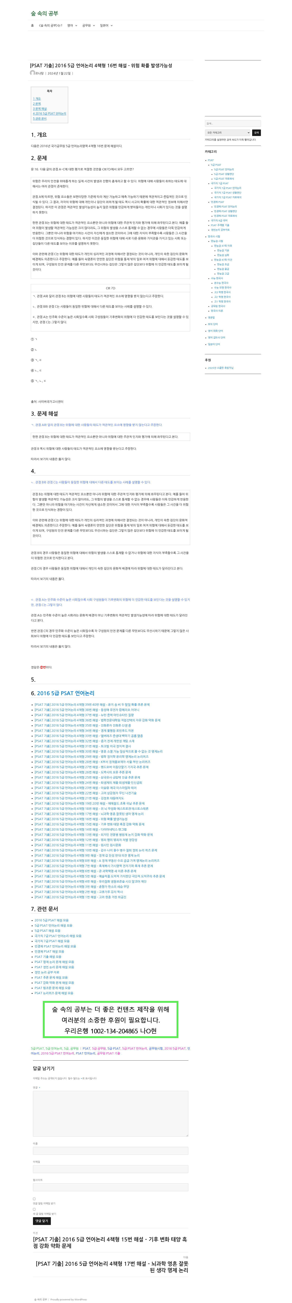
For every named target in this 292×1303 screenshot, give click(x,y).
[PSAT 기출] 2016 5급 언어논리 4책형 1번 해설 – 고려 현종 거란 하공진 (80, 897)
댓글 (37, 1087)
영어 (70, 25)
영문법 (211, 317)
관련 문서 (40, 118)
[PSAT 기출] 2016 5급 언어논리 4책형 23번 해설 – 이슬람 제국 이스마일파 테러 (86, 787)
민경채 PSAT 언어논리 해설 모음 (55, 946)
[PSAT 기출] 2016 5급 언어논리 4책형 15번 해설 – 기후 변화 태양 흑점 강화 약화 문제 (89, 824)
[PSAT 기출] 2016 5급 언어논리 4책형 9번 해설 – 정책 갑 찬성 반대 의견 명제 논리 (87, 855)
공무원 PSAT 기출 (108, 1053)
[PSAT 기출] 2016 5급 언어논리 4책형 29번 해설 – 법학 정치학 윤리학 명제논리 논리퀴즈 (91, 756)
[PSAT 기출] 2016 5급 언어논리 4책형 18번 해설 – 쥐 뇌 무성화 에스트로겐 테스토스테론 (91, 808)
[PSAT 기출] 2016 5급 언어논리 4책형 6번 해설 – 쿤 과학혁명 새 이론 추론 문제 (85, 871)
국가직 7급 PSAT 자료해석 (227, 197)
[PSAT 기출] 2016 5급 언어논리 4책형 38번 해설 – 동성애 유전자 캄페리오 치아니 (87, 709)
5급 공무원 (99, 1048)
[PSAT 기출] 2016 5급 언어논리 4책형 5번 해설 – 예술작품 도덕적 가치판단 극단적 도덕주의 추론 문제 (100, 876)
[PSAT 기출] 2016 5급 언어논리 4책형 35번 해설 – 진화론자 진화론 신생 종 (83, 725)
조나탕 (39, 73)
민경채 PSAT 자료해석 (225, 216)
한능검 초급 (223, 264)
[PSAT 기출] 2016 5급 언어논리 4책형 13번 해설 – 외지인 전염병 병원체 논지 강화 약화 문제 (94, 834)
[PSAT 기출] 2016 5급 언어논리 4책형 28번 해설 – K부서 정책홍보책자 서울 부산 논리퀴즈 (92, 761)
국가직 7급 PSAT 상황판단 (227, 193)
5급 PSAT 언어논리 (134, 1048)
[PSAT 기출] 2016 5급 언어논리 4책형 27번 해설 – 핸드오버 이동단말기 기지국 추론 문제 (91, 767)
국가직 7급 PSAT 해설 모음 (52, 941)
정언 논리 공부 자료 (47, 972)
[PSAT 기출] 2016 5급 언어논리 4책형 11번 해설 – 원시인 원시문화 (78, 845)
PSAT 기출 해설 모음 (48, 956)
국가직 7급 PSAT (219, 183)
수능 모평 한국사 (222, 287)
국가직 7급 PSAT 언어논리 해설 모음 (58, 935)
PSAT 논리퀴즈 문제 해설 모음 (54, 993)
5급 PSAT (37, 1048)
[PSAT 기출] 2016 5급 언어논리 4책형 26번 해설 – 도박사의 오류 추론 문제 (83, 772)
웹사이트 (38, 1180)
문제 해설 (40, 108)
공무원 (86, 25)
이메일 (36, 1162)
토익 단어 (213, 324)
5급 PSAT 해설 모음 (47, 930)
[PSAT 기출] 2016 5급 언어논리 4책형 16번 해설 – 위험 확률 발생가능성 (81, 819)
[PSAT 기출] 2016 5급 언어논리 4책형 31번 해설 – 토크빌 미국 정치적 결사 (83, 746)
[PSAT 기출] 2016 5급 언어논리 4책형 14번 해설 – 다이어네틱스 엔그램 (81, 829)
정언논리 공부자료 (220, 230)
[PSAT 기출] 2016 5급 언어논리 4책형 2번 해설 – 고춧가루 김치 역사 (79, 891)
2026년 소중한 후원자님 (220, 368)
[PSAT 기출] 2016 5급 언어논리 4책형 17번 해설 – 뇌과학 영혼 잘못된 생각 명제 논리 (89, 813)
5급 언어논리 (54, 1048)
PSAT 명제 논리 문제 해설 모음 (54, 961)
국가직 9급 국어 (219, 220)
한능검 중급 (223, 269)
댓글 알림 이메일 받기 (44, 1203)
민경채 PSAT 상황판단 (225, 211)
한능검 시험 (217, 241)
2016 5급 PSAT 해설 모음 (52, 920)
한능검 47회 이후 (223, 246)
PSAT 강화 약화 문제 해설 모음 (54, 982)
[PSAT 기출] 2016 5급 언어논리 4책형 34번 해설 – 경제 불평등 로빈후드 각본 (84, 730)
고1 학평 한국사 (222, 301)
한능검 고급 (223, 274)
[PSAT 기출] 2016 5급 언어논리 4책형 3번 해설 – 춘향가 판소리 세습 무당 (82, 886)
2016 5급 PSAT (175, 1048)
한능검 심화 (223, 255)
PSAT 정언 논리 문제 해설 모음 (54, 967)
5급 (66, 1048)
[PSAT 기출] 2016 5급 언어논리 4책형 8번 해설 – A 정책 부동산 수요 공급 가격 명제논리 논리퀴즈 (97, 860)
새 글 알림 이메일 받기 (44, 1214)
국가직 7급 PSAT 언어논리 (227, 188)
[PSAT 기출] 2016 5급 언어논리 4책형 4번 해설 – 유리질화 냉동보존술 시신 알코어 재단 (91, 881)
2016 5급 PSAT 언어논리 (49, 113)
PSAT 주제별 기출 (220, 225)
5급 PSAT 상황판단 (224, 174)
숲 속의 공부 (44, 13)
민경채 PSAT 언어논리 (225, 206)
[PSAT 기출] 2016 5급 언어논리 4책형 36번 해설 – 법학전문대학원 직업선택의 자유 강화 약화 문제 (97, 720)
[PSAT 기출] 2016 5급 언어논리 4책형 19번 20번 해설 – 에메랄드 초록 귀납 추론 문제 (90, 803)
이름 (35, 1143)
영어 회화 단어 (215, 331)
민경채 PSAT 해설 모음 (49, 951)
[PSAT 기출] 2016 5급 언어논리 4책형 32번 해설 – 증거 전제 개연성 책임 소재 (84, 741)
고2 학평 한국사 (222, 297)
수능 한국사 (217, 278)
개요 (37, 98)
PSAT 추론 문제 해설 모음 (51, 977)
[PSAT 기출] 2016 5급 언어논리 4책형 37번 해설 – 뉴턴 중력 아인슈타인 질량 (84, 715)
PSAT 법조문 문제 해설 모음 (52, 987)
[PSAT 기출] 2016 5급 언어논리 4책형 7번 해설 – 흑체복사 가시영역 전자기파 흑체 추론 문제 (94, 865)
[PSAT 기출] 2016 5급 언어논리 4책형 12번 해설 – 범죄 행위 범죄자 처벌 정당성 (86, 839)
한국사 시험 (214, 236)
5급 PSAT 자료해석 (224, 179)
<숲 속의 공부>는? (50, 25)
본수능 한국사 (221, 283)
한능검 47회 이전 (223, 260)
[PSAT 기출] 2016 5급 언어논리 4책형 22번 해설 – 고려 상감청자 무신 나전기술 (86, 793)
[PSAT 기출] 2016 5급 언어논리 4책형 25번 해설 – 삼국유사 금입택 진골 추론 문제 (87, 777)
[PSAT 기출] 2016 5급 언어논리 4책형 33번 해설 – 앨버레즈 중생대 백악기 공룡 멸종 (89, 735)
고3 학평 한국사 (222, 292)
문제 (37, 103)
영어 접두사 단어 (216, 337)
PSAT (86, 1048)
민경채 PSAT (217, 202)
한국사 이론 (217, 311)
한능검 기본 (223, 250)
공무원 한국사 (218, 306)
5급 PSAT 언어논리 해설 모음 (53, 925)
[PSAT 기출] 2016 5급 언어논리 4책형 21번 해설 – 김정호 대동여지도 (79, 798)
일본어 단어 (214, 344)
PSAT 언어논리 (85, 1053)
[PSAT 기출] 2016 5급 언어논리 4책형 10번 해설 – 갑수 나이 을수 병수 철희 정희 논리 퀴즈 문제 (96, 850)
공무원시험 (156, 1048)
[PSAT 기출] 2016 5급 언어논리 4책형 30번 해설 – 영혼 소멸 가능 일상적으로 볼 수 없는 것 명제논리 (99, 751)
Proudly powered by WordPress (68, 1299)
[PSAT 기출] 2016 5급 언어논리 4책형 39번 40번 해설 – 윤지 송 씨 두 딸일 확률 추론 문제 (92, 704)
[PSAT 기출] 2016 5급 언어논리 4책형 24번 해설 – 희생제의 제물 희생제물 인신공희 (88, 782)
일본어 (104, 25)
